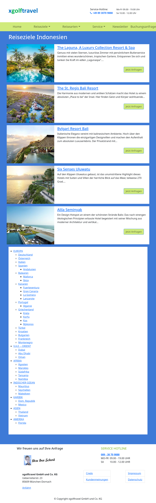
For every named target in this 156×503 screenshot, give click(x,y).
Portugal (23, 302)
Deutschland (25, 254)
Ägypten (23, 364)
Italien (21, 262)
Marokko (23, 368)
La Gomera (29, 295)
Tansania (23, 375)
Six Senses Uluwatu (73, 169)
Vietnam (23, 415)
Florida (22, 423)
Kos (25, 320)
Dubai (21, 349)
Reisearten (70, 27)
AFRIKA (17, 360)
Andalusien (29, 269)
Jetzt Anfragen (134, 69)
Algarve (27, 306)
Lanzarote (29, 298)
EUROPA (18, 251)
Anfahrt (26, 487)
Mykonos (28, 324)
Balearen (23, 273)
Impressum (134, 473)
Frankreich (24, 338)
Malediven (24, 393)
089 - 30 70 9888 (110, 454)
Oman (21, 357)
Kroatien (23, 331)
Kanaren (23, 284)
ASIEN (16, 408)
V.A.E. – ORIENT (22, 346)
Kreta (26, 313)
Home (17, 27)
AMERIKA (18, 419)
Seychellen (24, 390)
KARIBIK (18, 397)
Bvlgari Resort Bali (73, 128)
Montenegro (25, 342)
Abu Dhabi (24, 353)
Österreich (24, 258)
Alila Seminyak (69, 209)
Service (97, 27)
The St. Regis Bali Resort (77, 88)
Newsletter (120, 27)
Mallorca (28, 276)
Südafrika (23, 371)
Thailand (23, 412)
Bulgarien (23, 335)
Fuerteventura (31, 287)
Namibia (23, 379)
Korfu (26, 317)
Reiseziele (41, 27)
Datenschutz (135, 479)
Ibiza (26, 280)
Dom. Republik (26, 401)
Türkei (21, 327)
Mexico (22, 404)
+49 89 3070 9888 (101, 13)
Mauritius (23, 386)
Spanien (23, 265)
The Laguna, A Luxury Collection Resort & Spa (96, 47)
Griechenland (26, 309)
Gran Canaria (30, 291)
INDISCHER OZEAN (24, 382)
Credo (89, 473)
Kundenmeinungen (97, 479)
